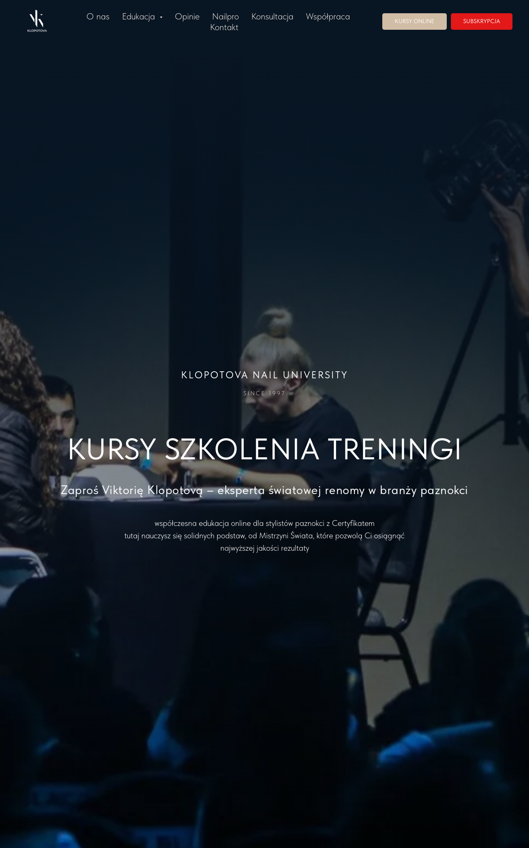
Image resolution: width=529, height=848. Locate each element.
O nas (98, 16)
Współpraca (328, 16)
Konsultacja (272, 16)
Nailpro (225, 16)
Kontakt (224, 26)
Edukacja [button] (139, 16)
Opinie (187, 16)
